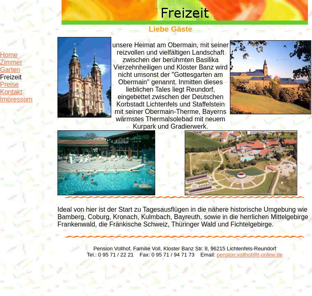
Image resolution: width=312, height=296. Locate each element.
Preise (9, 84)
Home (9, 54)
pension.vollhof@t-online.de (250, 255)
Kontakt (11, 91)
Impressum (16, 99)
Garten (10, 69)
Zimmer (11, 62)
